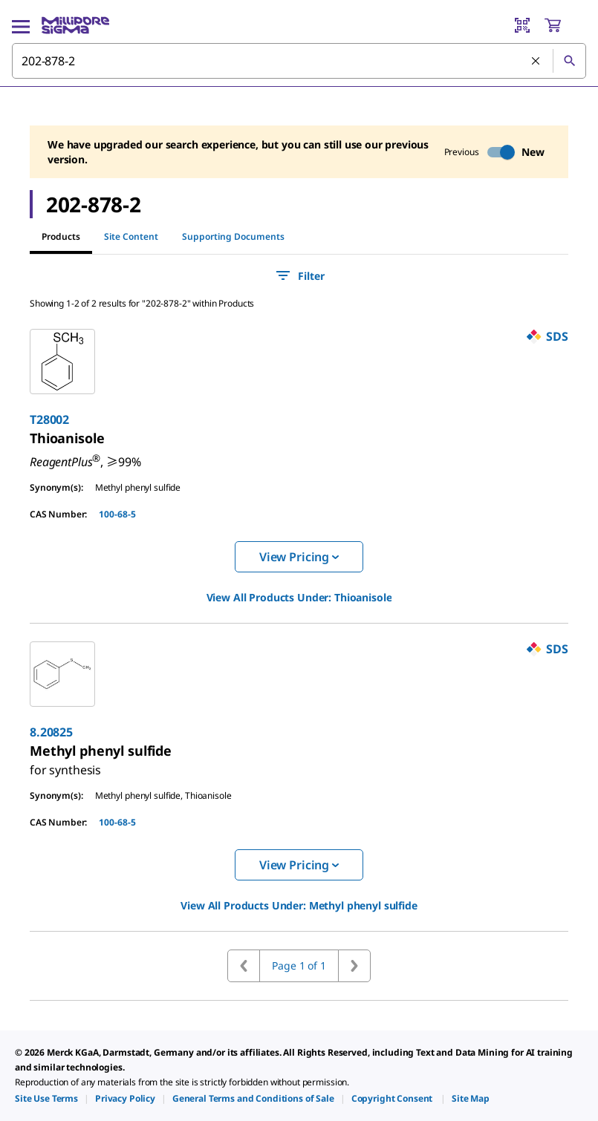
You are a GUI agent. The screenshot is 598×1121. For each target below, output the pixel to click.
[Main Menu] (21, 25)
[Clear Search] (536, 61)
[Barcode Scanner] (522, 25)
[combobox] (299, 61)
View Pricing (299, 557)
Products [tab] (61, 236)
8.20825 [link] (51, 732)
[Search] (569, 61)
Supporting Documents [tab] (233, 236)
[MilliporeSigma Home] (75, 25)
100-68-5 (117, 514)
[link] (67, 438)
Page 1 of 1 (298, 965)
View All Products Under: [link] (299, 597)
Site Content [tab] (131, 236)
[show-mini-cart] (564, 25)
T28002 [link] (49, 419)
